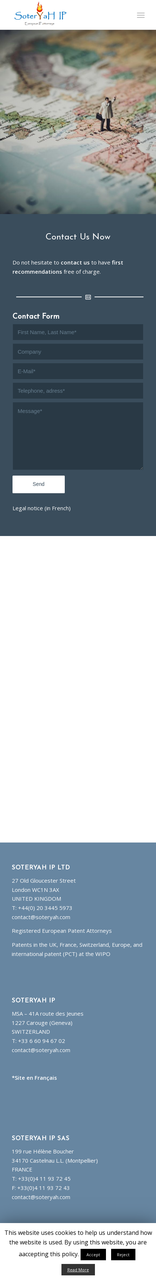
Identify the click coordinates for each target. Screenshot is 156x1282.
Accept (93, 1254)
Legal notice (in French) (42, 508)
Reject (123, 1254)
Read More (78, 1269)
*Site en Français (34, 1077)
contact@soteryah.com (41, 917)
